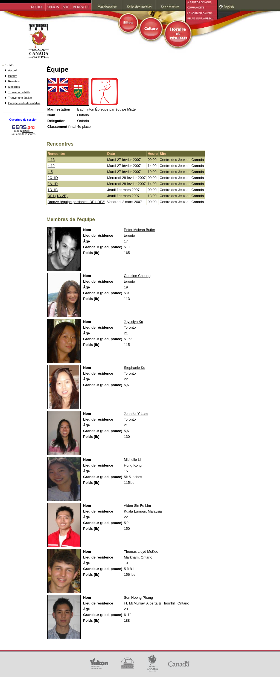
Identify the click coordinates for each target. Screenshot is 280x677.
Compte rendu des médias (24, 103)
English (229, 6)
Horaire (12, 75)
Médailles (14, 86)
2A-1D (53, 184)
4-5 (50, 172)
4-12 (51, 166)
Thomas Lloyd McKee (141, 551)
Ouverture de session (23, 119)
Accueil (12, 70)
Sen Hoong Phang (138, 597)
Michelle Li (132, 460)
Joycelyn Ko (133, 322)
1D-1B (53, 190)
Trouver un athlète (19, 92)
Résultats (14, 81)
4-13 (51, 160)
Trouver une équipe (20, 97)
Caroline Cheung (137, 276)
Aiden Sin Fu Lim (137, 506)
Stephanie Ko (134, 368)
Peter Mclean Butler (139, 230)
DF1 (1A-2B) (58, 196)
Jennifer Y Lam (136, 414)
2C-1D (53, 178)
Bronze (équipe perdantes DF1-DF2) (76, 202)
